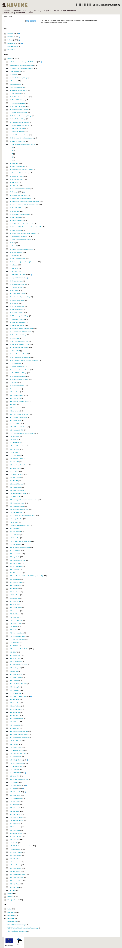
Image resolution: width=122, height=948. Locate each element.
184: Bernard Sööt (15, 658)
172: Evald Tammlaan (16, 620)
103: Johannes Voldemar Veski (19, 401)
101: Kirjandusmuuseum (17, 395)
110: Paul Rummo (15, 423)
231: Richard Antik (15, 808)
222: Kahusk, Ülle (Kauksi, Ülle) (19, 779)
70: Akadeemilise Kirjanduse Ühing (20, 297)
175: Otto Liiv (13, 630)
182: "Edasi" (13, 652)
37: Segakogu (14, 192)
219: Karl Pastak (14, 769)
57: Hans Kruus (14, 255)
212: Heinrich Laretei (16, 747)
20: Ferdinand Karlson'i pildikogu (19, 122)
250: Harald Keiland (15, 868)
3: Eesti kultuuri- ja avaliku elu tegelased (21, 68)
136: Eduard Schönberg (17, 506)
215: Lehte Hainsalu (15, 756)
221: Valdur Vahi (14, 776)
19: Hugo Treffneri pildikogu (18, 119)
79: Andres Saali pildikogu (17, 325)
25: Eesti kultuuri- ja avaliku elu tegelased (22, 138)
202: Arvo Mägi (14, 715)
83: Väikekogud (14, 338)
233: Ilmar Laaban (15, 814)
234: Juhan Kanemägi (16, 817)
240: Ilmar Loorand (15, 836)
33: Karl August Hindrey (17, 179)
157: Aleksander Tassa (16, 573)
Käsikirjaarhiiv (11, 43)
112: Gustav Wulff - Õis (16, 430)
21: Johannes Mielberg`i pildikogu (19, 125)
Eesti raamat (11, 912)
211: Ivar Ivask (14, 744)
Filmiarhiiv (10, 33)
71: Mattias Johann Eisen (17, 300)
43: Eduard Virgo (14, 211)
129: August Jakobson (16, 484)
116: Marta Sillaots (15, 442)
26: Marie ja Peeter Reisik (17, 141)
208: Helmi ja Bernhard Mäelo (18, 734)
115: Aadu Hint (14, 439)
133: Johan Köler (15, 496)
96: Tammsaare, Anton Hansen (19, 379)
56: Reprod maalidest (16, 252)
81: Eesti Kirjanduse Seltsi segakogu (20, 331)
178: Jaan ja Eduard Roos (17, 639)
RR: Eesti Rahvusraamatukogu (16, 924)
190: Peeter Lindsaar (16, 677)
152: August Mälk (15, 557)
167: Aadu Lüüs (14, 604)
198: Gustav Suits (15, 703)
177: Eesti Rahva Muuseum (18, 636)
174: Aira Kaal (14, 626)
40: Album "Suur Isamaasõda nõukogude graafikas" (25, 201)
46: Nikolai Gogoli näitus (17, 220)
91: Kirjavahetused (15, 363)
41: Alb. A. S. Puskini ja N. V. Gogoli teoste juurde (24, 204)
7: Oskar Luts (13, 81)
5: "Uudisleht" (14, 74)
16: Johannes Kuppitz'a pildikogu (19, 109)
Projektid (47, 10)
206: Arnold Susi (14, 728)
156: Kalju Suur (14, 569)
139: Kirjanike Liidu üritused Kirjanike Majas (22, 515)
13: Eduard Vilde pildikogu (17, 100)
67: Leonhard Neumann (17, 287)
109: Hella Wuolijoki (15, 420)
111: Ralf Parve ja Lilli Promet (18, 427)
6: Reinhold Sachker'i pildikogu (19, 78)
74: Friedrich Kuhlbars (16, 309)
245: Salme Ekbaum (15, 852)
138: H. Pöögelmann (16, 512)
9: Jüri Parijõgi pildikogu (17, 87)
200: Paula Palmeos (15, 709)
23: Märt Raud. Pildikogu (17, 131)
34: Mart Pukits (14, 182)
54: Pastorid (13, 246)
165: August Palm (15, 598)
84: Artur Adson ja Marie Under (19, 341)
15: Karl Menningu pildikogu (18, 106)
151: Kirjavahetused (15, 553)
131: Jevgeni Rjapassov (17, 490)
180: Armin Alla (14, 645)
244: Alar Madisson (15, 849)
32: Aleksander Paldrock (17, 176)
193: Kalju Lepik (14, 687)
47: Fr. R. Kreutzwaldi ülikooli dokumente (22, 224)
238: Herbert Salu (15, 830)
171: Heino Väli (14, 617)
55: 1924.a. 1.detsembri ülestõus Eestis (21, 249)
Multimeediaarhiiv (12, 46)
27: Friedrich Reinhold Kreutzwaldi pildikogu (22, 144)
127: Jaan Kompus (15, 477)
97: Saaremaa (14, 382)
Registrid (10, 49)
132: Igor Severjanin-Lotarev (18, 493)
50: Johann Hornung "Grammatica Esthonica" (23, 233)
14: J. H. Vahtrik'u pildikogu (17, 103)
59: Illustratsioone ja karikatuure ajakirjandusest (23, 262)
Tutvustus (17, 10)
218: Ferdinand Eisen (16, 766)
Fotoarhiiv (10, 36)
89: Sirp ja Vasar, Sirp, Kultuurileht (20, 357)
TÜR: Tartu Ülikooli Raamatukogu (17, 931)
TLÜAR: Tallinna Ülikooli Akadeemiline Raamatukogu (22, 928)
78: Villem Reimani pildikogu (18, 322)
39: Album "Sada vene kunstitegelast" (21, 198)
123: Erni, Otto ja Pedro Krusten (19, 465)
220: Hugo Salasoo (15, 772)
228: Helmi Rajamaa (16, 798)
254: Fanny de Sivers (16, 881)
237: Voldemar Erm (15, 827)
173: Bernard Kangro (16, 623)
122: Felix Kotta (14, 461)
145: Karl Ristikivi (15, 534)
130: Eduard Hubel (15, 487)
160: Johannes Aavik (16, 582)
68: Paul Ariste (14, 290)
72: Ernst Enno (14, 303)
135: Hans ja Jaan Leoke (17, 503)
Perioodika (10, 918)
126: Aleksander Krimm (16, 474)
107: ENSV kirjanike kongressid (19, 414)
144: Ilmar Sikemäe (15, 531)
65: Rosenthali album (16, 281)
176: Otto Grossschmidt (17, 633)
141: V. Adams (14, 522)
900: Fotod (13, 890)
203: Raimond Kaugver (16, 718)
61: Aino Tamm (14, 268)
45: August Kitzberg (15, 217)
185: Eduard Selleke (15, 661)
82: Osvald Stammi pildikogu (18, 335)
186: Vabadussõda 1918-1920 (18, 664)
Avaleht (7, 10)
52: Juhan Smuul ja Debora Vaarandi (20, 239)
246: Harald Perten (15, 855)
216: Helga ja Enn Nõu (16, 760)
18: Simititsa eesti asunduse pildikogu (21, 116)
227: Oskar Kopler (15, 795)
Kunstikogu (10, 896)
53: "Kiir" (12, 243)
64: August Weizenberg (16, 277)
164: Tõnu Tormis (15, 595)
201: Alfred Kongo (15, 712)
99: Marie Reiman (15, 389)
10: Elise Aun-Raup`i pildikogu (18, 90)
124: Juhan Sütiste (15, 468)
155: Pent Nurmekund (16, 566)
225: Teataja (13, 788)
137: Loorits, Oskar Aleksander (19, 509)
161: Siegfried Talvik (15, 585)
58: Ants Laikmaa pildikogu (17, 258)
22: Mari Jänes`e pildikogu (17, 128)
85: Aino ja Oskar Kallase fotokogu (20, 344)
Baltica (9, 909)
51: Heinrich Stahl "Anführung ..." (19, 236)
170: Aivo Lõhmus (15, 614)
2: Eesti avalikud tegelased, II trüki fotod (21, 65)
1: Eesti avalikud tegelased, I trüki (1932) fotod (23, 62)
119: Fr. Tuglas (14, 452)
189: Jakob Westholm (16, 674)
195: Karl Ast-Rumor (15, 693)
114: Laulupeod (14, 436)
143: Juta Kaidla (14, 528)
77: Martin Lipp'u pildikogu (17, 319)
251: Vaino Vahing (15, 871)
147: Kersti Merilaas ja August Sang (20, 541)
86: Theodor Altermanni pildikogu (19, 347)
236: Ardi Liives (14, 823)
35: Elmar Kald (14, 185)
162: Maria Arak (14, 588)
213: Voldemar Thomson (17, 750)
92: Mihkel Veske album (17, 366)
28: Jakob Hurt (14, 163)
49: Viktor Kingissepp (16, 230)
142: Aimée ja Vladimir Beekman (19, 525)
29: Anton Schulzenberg (17, 166)
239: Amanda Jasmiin (16, 833)
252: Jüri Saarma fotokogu (17, 874)
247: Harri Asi (14, 858)
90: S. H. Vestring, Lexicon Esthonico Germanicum (24, 360)
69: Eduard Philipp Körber (17, 293)
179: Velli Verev (14, 642)
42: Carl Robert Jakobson (17, 208)
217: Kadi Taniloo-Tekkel (17, 763)
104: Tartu (12, 404)
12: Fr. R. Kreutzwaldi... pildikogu (19, 97)
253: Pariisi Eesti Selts (16, 877)
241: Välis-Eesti (14, 839)
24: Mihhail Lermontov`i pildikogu (19, 135)
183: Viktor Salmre (15, 655)
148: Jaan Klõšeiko (15, 544)
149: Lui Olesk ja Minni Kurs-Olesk (20, 547)
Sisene (30, 13)
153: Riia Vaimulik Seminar (17, 560)
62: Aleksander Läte (15, 271)
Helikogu (10, 893)
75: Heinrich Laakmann (16, 312)
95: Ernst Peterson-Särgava (18, 376)
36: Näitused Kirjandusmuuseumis (20, 188)
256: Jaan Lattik (14, 887)
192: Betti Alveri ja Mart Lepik (18, 683)
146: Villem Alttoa (15, 538)
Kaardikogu (10, 915)
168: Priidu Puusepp (15, 607)
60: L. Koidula (14, 265)
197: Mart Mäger (14, 699)
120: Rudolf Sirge (15, 455)
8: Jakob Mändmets (15, 84)
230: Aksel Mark (14, 804)
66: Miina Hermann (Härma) (18, 284)
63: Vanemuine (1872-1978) (18, 274)
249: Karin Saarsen (15, 865)
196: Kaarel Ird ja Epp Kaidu (18, 696)
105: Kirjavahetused (15, 408)
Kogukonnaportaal (68, 10)
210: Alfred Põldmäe (15, 741)
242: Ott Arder (14, 843)
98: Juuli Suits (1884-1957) (17, 385)
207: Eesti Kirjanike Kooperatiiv (19, 731)
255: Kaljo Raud (14, 884)
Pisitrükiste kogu (12, 921)
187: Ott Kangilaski (15, 668)
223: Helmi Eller (14, 782)
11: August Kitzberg (15, 93)
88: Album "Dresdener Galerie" (19, 354)
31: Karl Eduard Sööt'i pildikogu (19, 173)
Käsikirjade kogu (12, 900)
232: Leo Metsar (14, 811)
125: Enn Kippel (14, 471)
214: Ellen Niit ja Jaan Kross (18, 753)
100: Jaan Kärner (15, 392)
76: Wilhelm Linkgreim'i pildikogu (19, 316)
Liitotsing (27, 10)
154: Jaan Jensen (15, 563)
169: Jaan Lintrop (15, 611)
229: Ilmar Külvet (15, 801)
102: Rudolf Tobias (15, 398)
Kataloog (37, 10)
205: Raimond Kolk (15, 725)
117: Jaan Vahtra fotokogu (17, 446)
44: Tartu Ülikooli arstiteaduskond (19, 214)
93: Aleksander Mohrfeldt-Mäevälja (20, 370)
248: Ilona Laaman (15, 862)
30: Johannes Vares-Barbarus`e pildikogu (22, 169)
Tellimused (20, 13)
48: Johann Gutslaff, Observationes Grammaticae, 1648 (26, 227)
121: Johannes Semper (16, 458)
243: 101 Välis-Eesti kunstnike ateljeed (21, 846)
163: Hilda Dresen (15, 592)
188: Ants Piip (14, 671)
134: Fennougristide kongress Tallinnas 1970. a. (24, 500)
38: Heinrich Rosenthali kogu (18, 195)
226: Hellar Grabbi (15, 792)
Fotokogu (10, 58)
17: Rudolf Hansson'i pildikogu (18, 112)
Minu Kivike (8, 13)
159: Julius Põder (15, 579)
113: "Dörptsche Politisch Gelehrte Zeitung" (22, 433)
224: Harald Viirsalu (15, 785)
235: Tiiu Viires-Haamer (16, 820)
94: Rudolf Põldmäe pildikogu (18, 373)
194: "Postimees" (15, 690)
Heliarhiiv (10, 40)
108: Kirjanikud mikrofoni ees (18, 417)
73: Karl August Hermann (17, 306)
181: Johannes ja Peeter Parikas (19, 649)
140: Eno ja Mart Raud (16, 519)
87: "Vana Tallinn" (15, 351)
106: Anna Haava (15, 411)
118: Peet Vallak (14, 449)
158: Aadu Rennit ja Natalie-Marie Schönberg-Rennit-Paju (26, 576)
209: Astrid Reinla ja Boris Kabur (19, 737)
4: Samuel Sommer (15, 71)
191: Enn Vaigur (14, 680)
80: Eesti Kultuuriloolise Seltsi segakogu (21, 328)
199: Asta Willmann (15, 706)
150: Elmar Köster (15, 550)
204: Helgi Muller (15, 722)
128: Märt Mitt (14, 480)
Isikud (56, 10)
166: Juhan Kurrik (15, 601)
